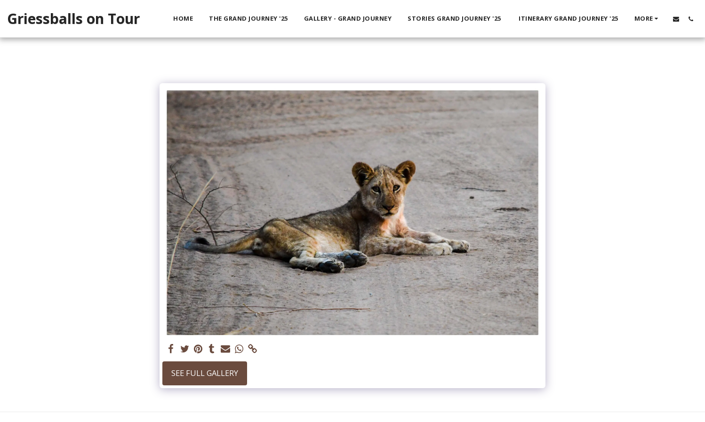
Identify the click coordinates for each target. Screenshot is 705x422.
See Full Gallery (204, 372)
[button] (676, 19)
